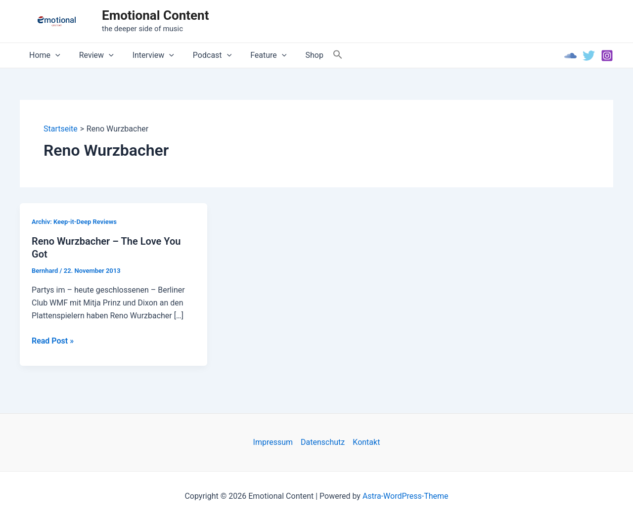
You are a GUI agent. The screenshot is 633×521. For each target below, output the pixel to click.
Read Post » (53, 341)
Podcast (201, 55)
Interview (146, 55)
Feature (255, 55)
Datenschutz (323, 442)
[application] (54, 55)
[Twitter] (589, 55)
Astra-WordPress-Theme (405, 496)
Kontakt (366, 442)
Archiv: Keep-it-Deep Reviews (74, 221)
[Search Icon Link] (320, 55)
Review (92, 55)
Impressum (273, 442)
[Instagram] (607, 55)
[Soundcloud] (570, 55)
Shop (298, 55)
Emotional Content (155, 15)
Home (43, 55)
